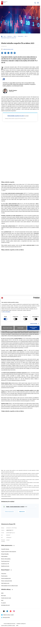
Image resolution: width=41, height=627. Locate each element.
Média (15, 36)
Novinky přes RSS (5, 617)
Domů (5, 36)
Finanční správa (4, 576)
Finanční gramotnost (5, 561)
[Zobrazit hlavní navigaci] (38, 3)
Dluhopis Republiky (5, 554)
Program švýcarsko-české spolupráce (8, 551)
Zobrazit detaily (33, 323)
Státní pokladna (4, 556)
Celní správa (3, 573)
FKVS (2, 600)
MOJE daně (3, 595)
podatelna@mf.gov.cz (10, 532)
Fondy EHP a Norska (5, 549)
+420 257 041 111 (9, 530)
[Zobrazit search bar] (35, 3)
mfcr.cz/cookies (6, 311)
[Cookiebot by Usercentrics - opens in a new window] (34, 298)
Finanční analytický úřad (6, 578)
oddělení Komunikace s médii (8, 49)
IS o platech (3, 602)
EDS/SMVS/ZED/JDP (5, 605)
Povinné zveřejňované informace (9, 623)
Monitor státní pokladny (5, 558)
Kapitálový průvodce (5, 566)
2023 (26, 36)
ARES (2, 593)
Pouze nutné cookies (7, 327)
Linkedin (7, 611)
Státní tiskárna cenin (5, 583)
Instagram (14, 611)
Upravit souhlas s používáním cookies (8, 625)
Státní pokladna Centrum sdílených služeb (9, 585)
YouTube (10, 611)
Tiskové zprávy (20, 36)
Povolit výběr (20, 327)
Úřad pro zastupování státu (6, 580)
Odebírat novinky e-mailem (7, 614)
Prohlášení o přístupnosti (21, 623)
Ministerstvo (10, 36)
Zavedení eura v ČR (5, 563)
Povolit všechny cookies (33, 328)
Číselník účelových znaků (6, 598)
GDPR (17, 625)
